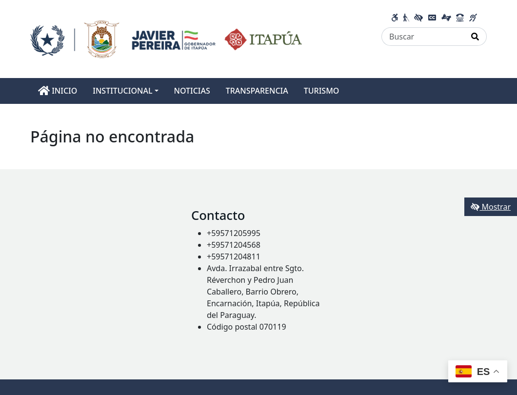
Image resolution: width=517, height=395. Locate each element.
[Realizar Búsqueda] (475, 36)
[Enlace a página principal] (166, 38)
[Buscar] (422, 36)
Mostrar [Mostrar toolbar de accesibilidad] (491, 206)
